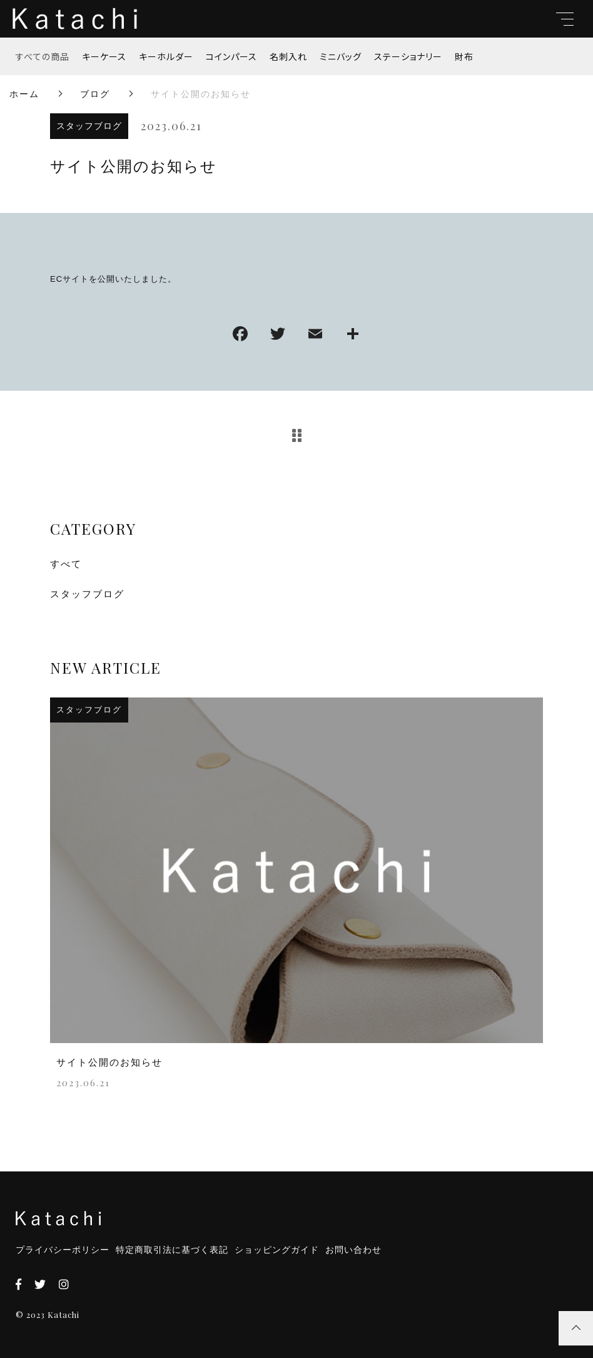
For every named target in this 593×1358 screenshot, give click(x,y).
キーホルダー (166, 56)
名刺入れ (288, 56)
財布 (464, 56)
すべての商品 (42, 56)
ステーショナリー (408, 56)
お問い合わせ (353, 1250)
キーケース (104, 56)
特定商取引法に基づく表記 (172, 1250)
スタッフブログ (89, 126)
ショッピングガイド (277, 1250)
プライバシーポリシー (62, 1250)
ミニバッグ (341, 56)
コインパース (231, 56)
